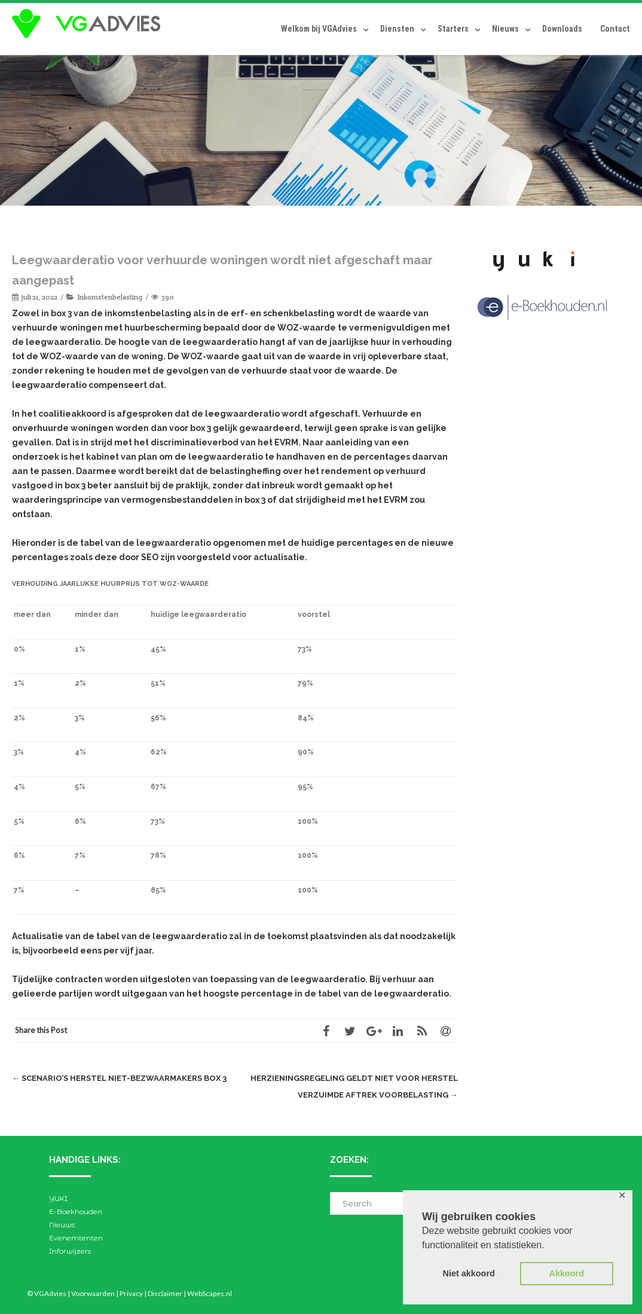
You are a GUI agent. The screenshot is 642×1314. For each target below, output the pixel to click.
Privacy (131, 1293)
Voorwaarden (93, 1293)
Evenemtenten (76, 1237)
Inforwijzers (70, 1250)
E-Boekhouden (75, 1211)
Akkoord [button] (566, 1273)
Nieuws (505, 28)
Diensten (397, 28)
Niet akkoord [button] (469, 1273)
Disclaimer (165, 1293)
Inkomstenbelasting (109, 296)
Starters (453, 28)
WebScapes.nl (209, 1293)
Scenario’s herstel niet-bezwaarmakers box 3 (119, 1078)
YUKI (58, 1198)
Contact (615, 28)
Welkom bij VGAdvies (319, 28)
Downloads (562, 28)
